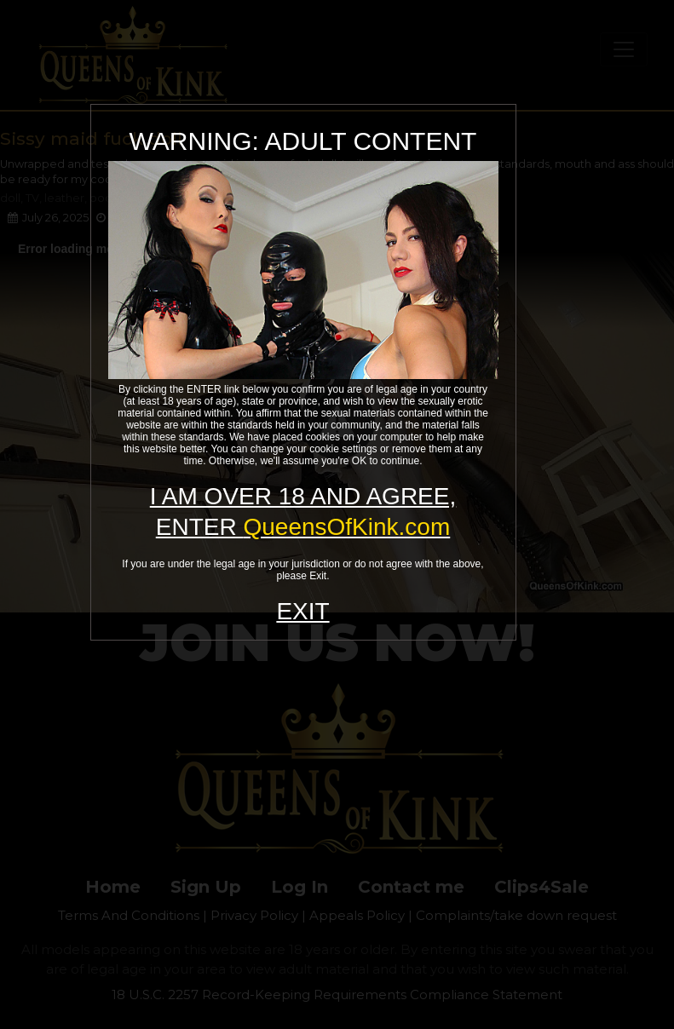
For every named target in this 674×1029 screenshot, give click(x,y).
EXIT (302, 611)
